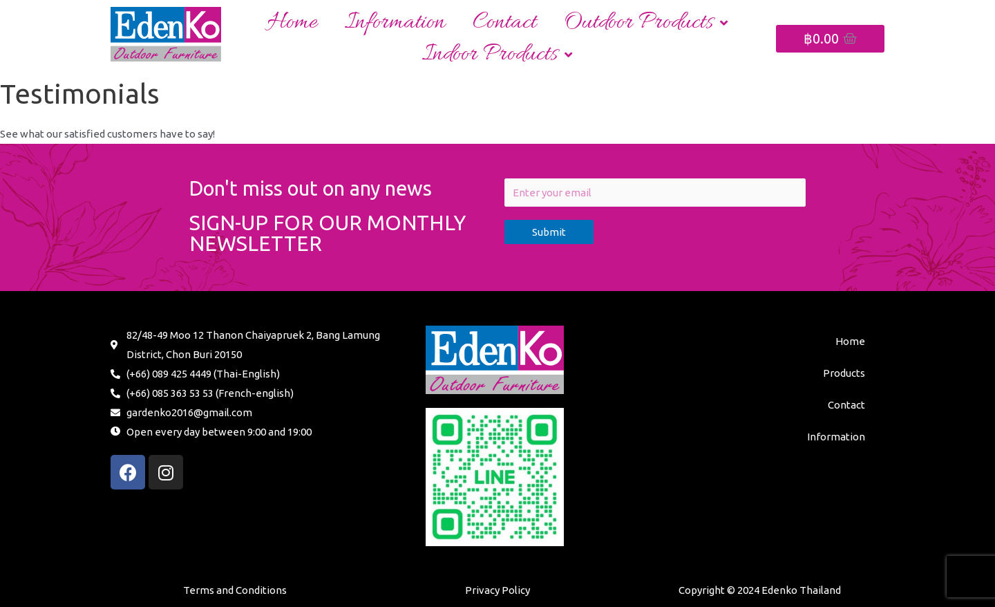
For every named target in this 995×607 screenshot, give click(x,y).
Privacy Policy (497, 590)
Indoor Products (497, 54)
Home (292, 22)
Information (395, 22)
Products (844, 373)
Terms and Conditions (235, 590)
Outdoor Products (646, 22)
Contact (504, 22)
